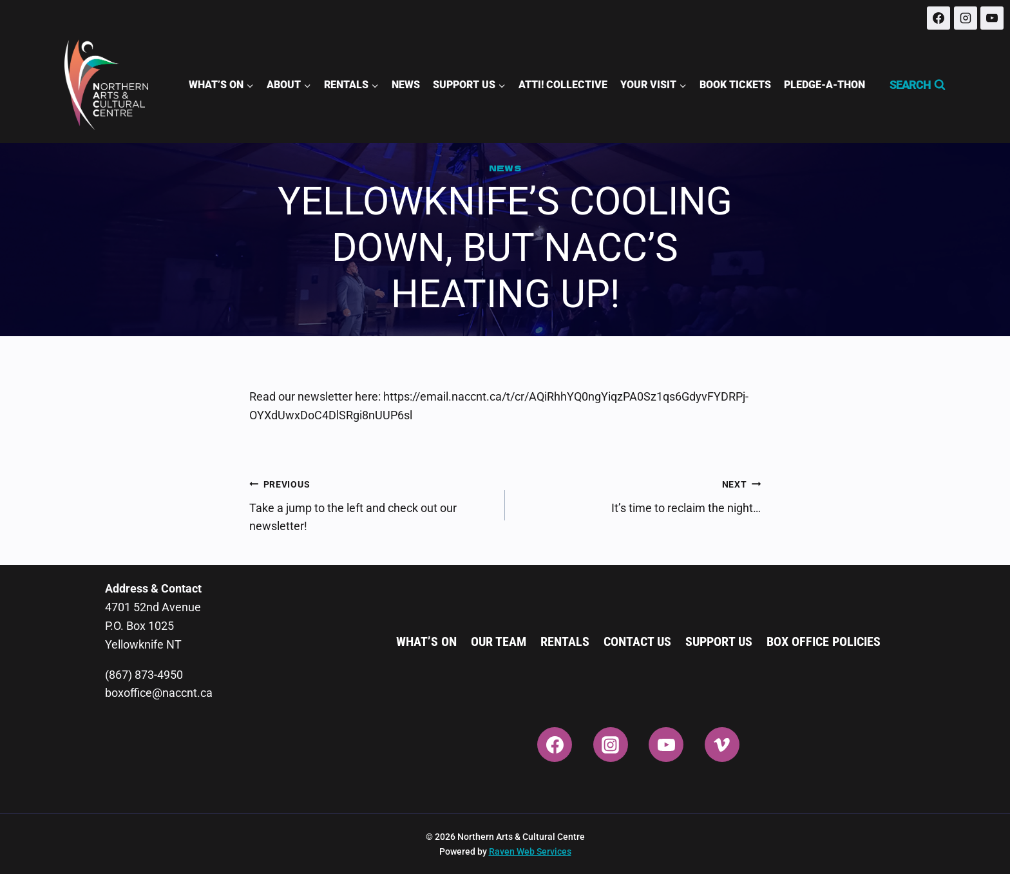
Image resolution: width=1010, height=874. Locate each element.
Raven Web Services (530, 851)
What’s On (426, 641)
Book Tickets (735, 85)
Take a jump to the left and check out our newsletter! (371, 504)
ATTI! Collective (563, 85)
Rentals (564, 641)
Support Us (718, 641)
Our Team (498, 641)
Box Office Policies (824, 641)
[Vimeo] (722, 744)
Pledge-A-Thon (824, 85)
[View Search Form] (912, 85)
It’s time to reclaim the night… (639, 495)
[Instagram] (965, 18)
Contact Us (637, 641)
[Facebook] (938, 18)
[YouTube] (992, 18)
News (406, 85)
